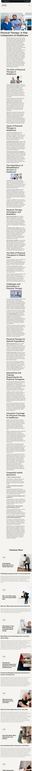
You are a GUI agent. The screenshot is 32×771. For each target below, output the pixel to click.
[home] (4, 6)
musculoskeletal (17, 307)
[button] (29, 5)
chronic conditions (15, 189)
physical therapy (14, 132)
